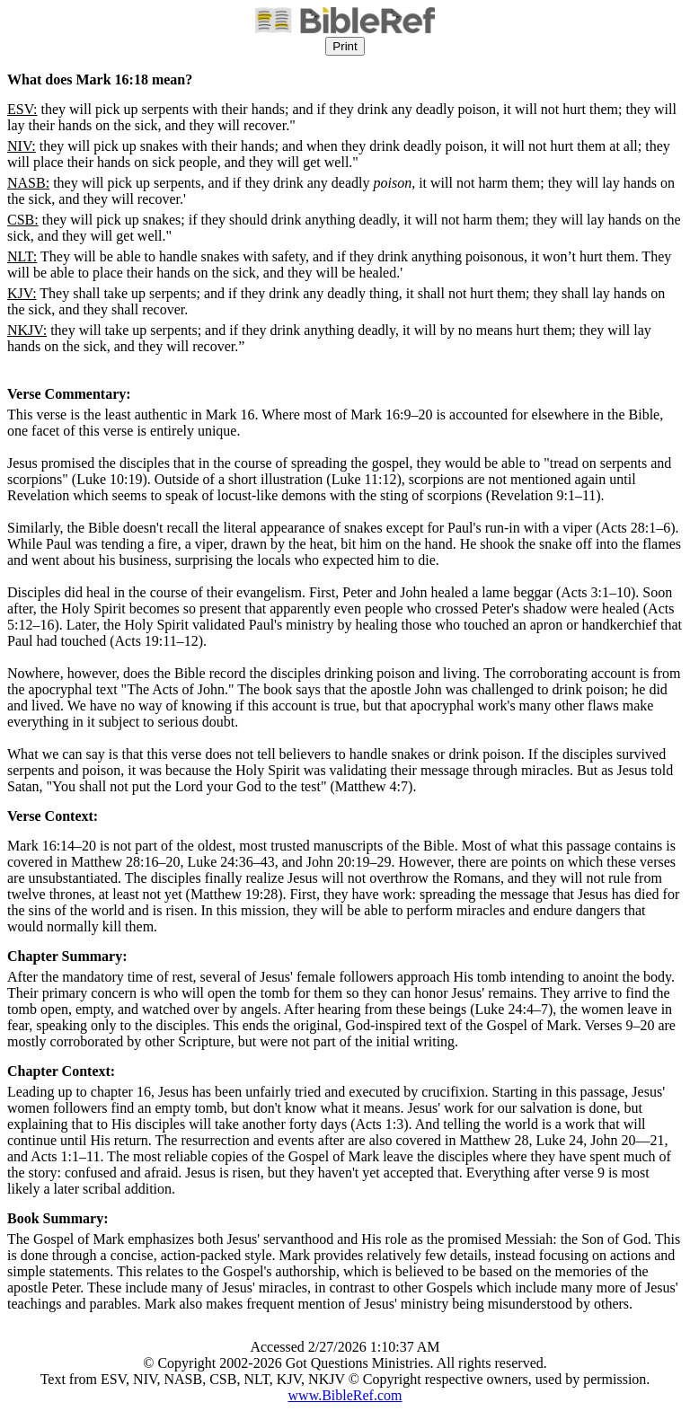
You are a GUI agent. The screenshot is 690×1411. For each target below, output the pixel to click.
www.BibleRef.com (345, 1395)
